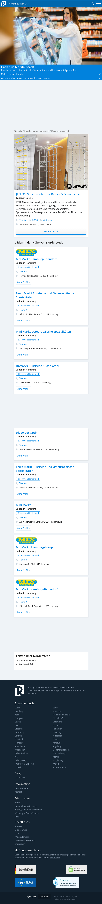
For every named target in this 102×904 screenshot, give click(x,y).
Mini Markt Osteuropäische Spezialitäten (43, 331)
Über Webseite (21, 788)
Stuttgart (19, 718)
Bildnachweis (21, 830)
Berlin (55, 707)
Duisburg (57, 732)
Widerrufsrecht (22, 837)
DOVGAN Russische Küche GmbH (38, 366)
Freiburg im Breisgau (24, 763)
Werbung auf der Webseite (27, 813)
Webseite (46, 220)
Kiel (16, 756)
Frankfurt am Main (61, 714)
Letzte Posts (20, 777)
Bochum (18, 735)
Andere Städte (59, 767)
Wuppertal (57, 735)
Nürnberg (19, 732)
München (57, 711)
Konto (17, 802)
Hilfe (17, 816)
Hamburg (19, 711)
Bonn (55, 739)
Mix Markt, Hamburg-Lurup (34, 547)
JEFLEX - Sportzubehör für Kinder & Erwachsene (48, 194)
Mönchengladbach (61, 749)
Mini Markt (23, 505)
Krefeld (56, 763)
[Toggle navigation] (98, 3)
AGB (17, 833)
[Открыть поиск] (51, 3)
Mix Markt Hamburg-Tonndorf (36, 259)
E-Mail (33, 220)
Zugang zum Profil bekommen (28, 809)
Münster (19, 742)
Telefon (21, 220)
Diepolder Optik (26, 432)
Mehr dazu (55, 857)
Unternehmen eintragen (26, 806)
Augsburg (57, 746)
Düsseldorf (58, 718)
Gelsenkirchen (21, 753)
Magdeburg (58, 760)
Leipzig (18, 721)
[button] (51, 74)
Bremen (56, 725)
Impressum (20, 844)
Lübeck (18, 767)
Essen (17, 725)
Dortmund (57, 721)
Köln (17, 714)
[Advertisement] (51, 411)
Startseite (18, 131)
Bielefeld (19, 739)
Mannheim (20, 746)
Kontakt (18, 792)
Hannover (57, 728)
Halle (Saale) (20, 760)
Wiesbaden (20, 749)
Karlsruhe (57, 742)
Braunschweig (59, 753)
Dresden (19, 728)
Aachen (56, 756)
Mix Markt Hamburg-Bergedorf (37, 589)
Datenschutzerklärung (25, 840)
